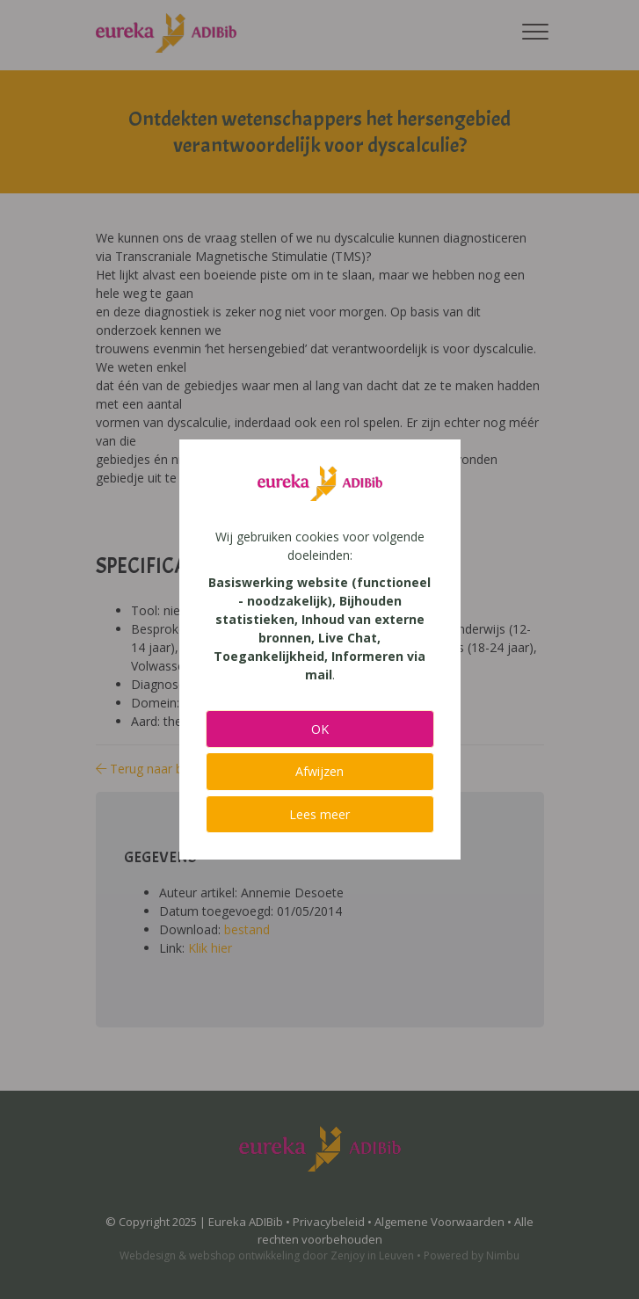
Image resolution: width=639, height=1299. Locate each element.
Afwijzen (319, 771)
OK (320, 729)
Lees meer (319, 814)
